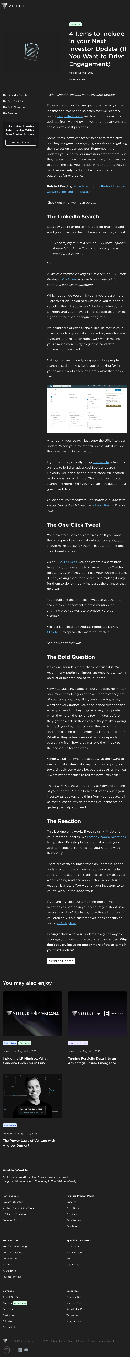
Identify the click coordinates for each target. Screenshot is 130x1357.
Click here (69, 279)
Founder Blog (74, 1297)
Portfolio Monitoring (15, 1246)
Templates (72, 1315)
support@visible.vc (108, 1341)
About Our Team (12, 1297)
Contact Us (9, 1327)
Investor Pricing (12, 1276)
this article (101, 462)
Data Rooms (73, 1220)
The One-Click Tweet (15, 101)
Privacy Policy (58, 1341)
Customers (9, 1315)
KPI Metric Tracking (14, 1214)
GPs (68, 1258)
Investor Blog (74, 1303)
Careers (15, 1303)
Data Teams (73, 1246)
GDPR (45, 1341)
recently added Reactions (106, 837)
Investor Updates (13, 1202)
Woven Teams (102, 505)
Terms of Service (76, 1341)
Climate (7, 1321)
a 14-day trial (66, 923)
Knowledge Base (76, 1309)
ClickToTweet (66, 562)
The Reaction (10, 113)
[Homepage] (13, 6)
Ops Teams (72, 1264)
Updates (71, 1202)
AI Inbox (8, 1264)
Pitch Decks (73, 1208)
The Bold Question (14, 107)
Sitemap (92, 1341)
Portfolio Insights (13, 1252)
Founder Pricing (12, 1220)
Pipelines (71, 1214)
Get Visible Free (20, 142)
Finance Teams (75, 1252)
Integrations (73, 1321)
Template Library (70, 116)
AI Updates (9, 1270)
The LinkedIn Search (15, 95)
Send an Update (61, 961)
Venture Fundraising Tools (18, 1208)
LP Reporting (10, 1258)
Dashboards (73, 1226)
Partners (8, 1309)
